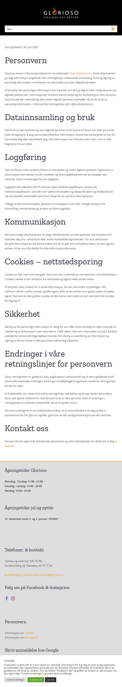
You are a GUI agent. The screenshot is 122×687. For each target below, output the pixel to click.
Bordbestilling (13, 575)
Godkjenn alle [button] (35, 679)
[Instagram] (13, 598)
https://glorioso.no (80, 73)
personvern (32, 637)
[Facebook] (7, 598)
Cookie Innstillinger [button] (15, 679)
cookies (29, 633)
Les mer (50, 679)
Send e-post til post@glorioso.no (43, 575)
